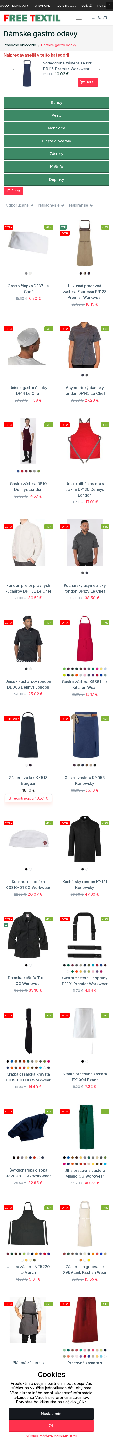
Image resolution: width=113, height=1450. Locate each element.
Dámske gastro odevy (58, 45)
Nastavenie (51, 1413)
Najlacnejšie (51, 205)
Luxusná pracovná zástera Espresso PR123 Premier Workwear (84, 291)
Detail (87, 82)
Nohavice (56, 128)
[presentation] (14, 70)
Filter (13, 190)
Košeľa (56, 166)
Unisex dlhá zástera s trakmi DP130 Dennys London (85, 489)
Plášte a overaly (56, 141)
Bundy (56, 102)
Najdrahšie (81, 205)
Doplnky (56, 179)
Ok (51, 1425)
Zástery (56, 153)
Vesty (57, 115)
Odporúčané (20, 205)
